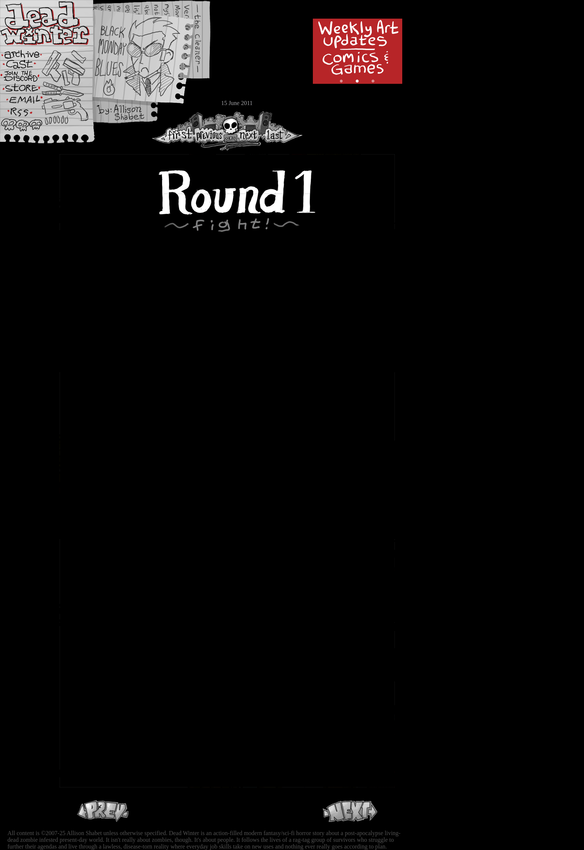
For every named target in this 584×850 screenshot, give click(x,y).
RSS (28, 116)
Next (246, 130)
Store (28, 90)
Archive (28, 53)
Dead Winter (56, 23)
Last (282, 130)
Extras (28, 78)
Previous (212, 130)
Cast (28, 66)
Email (28, 102)
